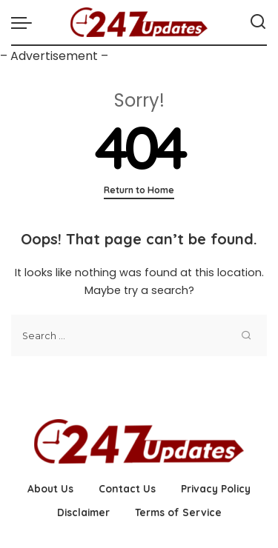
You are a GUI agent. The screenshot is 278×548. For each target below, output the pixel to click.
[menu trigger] (25, 22)
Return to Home (139, 190)
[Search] (258, 22)
